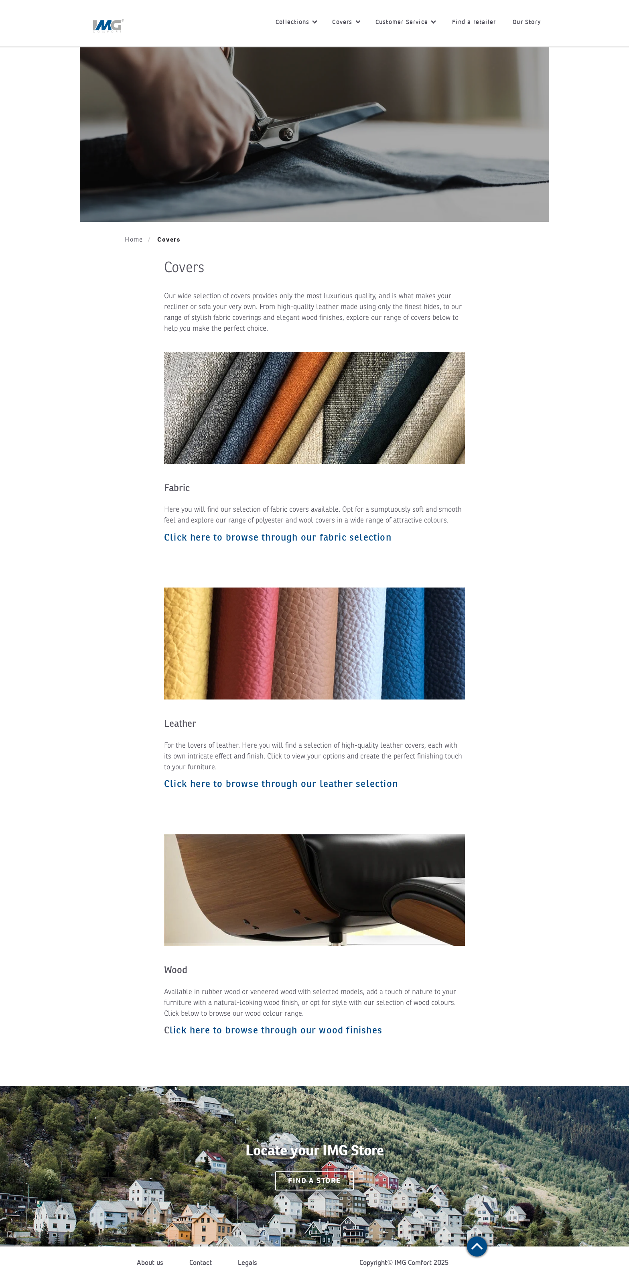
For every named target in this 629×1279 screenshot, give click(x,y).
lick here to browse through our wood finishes (276, 1030)
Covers (346, 22)
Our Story (527, 22)
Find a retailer (474, 22)
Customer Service (405, 22)
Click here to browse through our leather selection (281, 783)
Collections (296, 22)
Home (134, 239)
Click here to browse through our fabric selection (278, 537)
